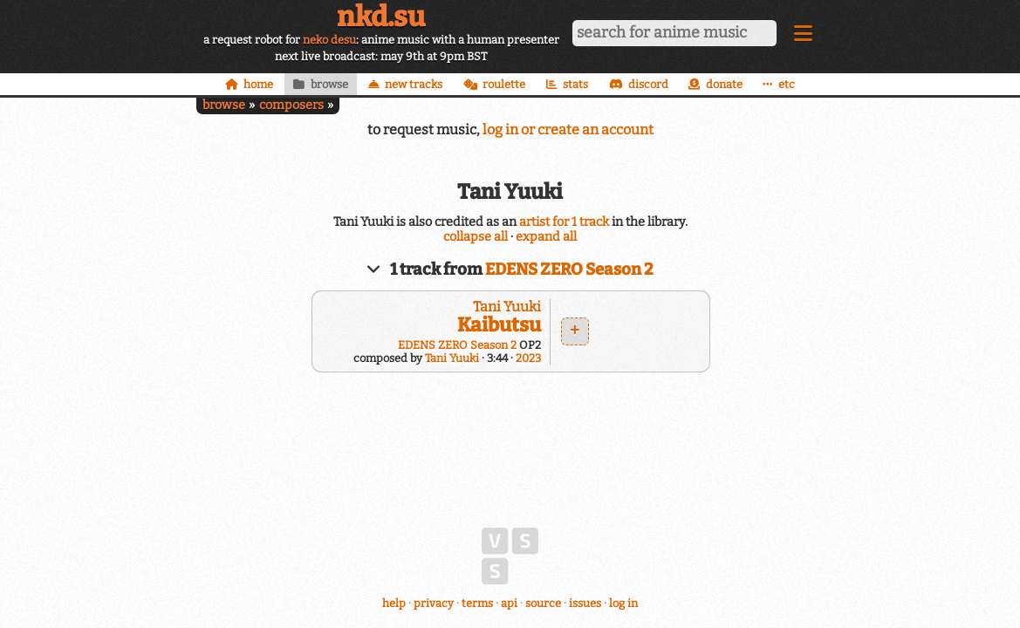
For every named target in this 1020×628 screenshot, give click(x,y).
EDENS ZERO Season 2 (569, 269)
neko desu (329, 39)
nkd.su (381, 16)
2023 (528, 358)
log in (623, 603)
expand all (546, 236)
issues (585, 603)
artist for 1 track (564, 222)
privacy (434, 603)
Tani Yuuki (507, 306)
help (394, 603)
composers (291, 105)
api (509, 603)
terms (477, 603)
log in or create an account (568, 129)
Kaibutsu (499, 325)
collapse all (475, 236)
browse (223, 105)
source (543, 603)
